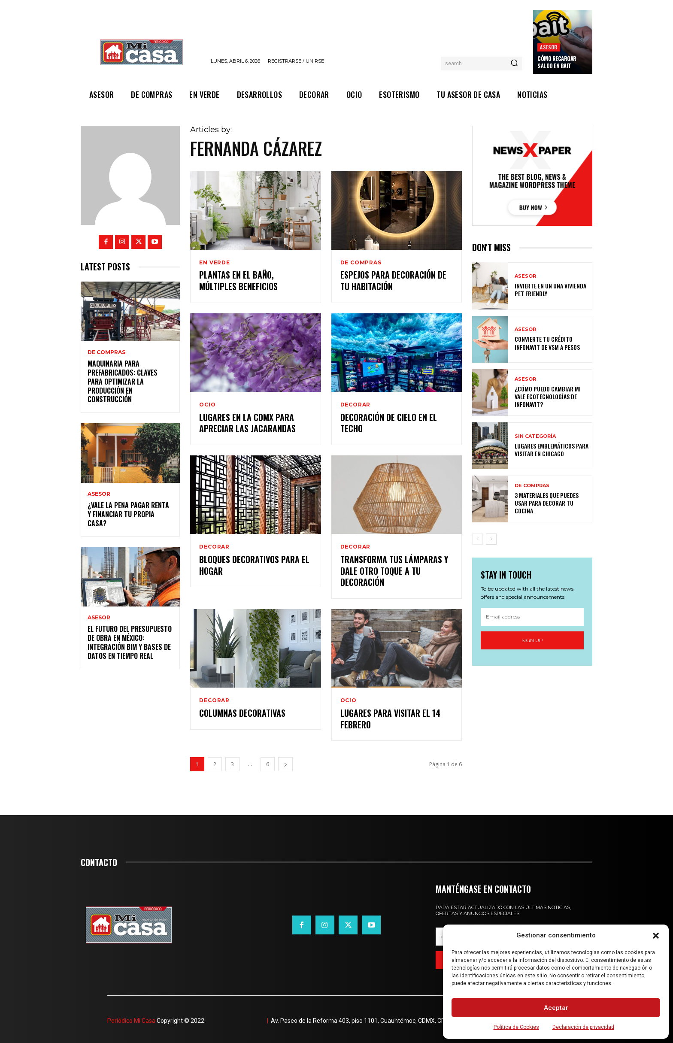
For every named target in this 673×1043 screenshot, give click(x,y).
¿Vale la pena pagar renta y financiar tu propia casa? (128, 514)
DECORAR (355, 403)
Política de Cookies (516, 1027)
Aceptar (556, 1008)
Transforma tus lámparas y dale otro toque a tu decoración (394, 569)
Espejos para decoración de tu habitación (393, 281)
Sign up (532, 640)
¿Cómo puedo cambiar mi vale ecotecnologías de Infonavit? (548, 396)
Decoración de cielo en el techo (388, 422)
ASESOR (548, 47)
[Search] (514, 63)
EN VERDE (214, 262)
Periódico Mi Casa (131, 1017)
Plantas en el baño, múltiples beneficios (238, 281)
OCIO (207, 403)
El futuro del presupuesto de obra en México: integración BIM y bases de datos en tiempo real (130, 642)
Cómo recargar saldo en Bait (556, 62)
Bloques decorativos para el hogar (254, 564)
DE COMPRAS (106, 352)
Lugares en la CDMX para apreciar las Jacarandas (247, 422)
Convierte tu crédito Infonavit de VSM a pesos (547, 342)
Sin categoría (535, 436)
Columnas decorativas (242, 710)
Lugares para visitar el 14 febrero (390, 716)
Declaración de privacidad (583, 1027)
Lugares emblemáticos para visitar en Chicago (551, 449)
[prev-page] (477, 539)
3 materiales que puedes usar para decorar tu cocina (547, 503)
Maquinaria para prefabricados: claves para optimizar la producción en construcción (123, 381)
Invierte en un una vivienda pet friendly (550, 289)
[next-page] (285, 761)
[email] (532, 617)
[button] (656, 935)
